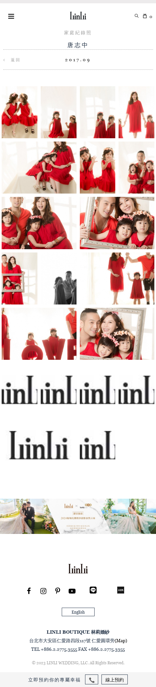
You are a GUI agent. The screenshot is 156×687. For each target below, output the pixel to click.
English (78, 612)
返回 (12, 59)
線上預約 (114, 679)
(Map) (121, 640)
